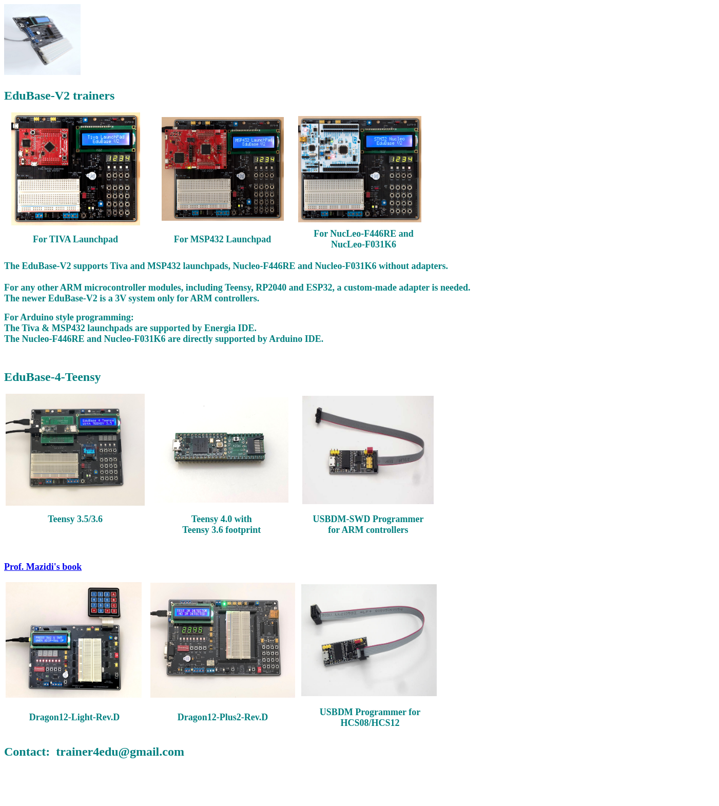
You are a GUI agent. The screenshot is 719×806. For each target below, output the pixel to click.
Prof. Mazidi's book (43, 567)
